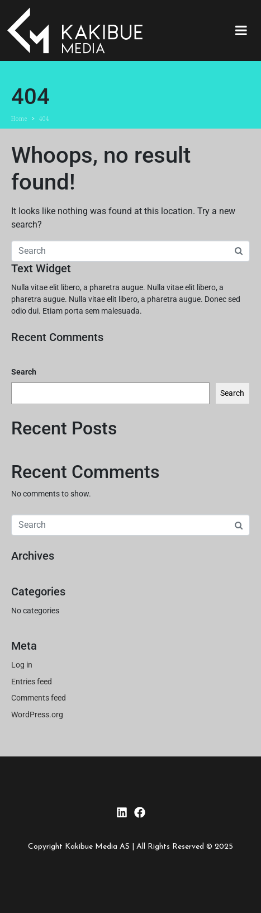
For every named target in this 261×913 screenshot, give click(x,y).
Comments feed (38, 697)
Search (23, 371)
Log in (21, 664)
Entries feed (31, 681)
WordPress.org (37, 714)
